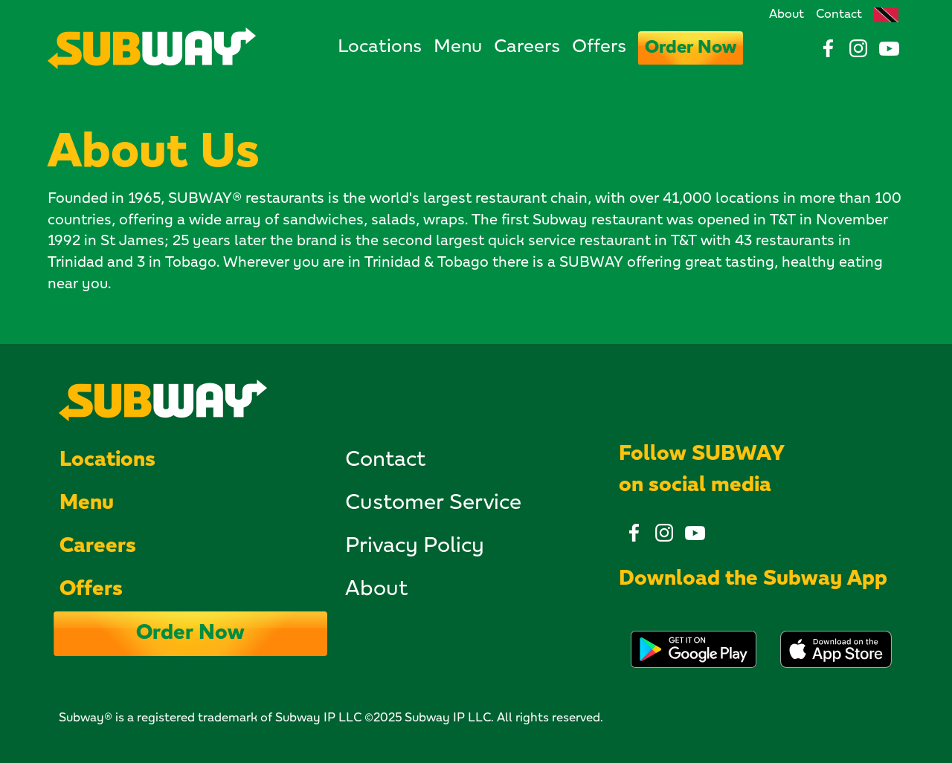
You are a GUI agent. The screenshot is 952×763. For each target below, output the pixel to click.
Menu (458, 47)
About (786, 15)
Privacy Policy (414, 546)
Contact (839, 15)
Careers (527, 47)
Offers (599, 47)
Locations (380, 47)
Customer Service (433, 503)
